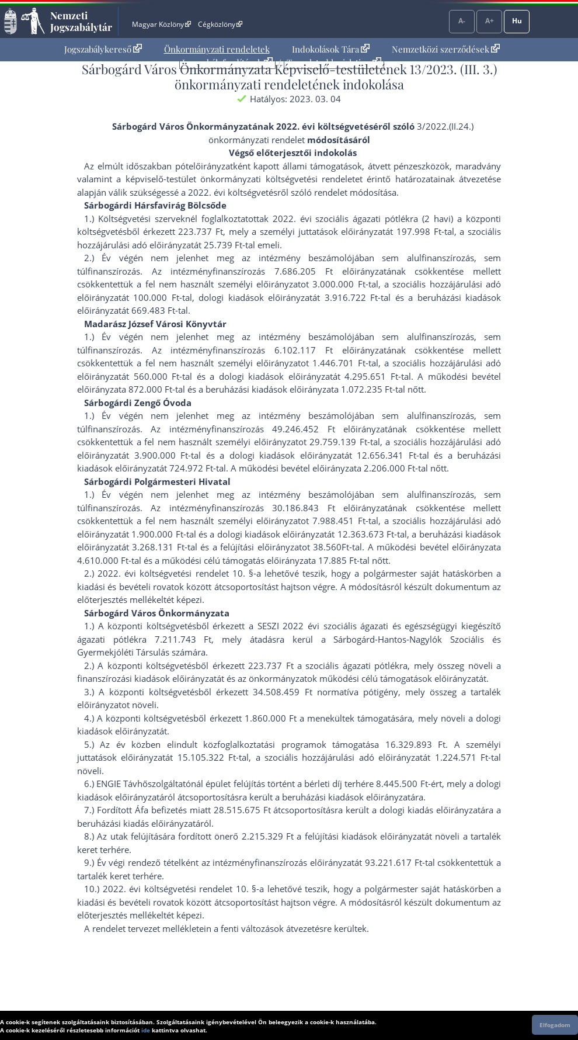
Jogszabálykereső (103, 49)
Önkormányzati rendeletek (217, 49)
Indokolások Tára (331, 49)
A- (461, 21)
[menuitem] (103, 49)
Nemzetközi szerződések (446, 49)
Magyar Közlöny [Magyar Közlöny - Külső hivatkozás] (161, 24)
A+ (489, 21)
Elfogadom (554, 1025)
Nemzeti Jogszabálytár (81, 21)
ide (145, 1030)
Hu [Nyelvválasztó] (517, 21)
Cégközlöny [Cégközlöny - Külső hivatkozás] (220, 24)
